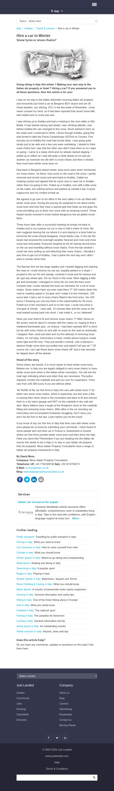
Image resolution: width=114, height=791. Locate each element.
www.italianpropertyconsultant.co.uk (44, 471)
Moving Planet (67, 725)
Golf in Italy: (36, 605)
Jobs (19, 703)
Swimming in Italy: (36, 568)
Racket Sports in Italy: (47, 579)
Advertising (65, 709)
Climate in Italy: (38, 552)
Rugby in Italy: (33, 573)
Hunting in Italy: (45, 594)
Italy (19, 28)
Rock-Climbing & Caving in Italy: (48, 584)
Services (24, 494)
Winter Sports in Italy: (50, 558)
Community (23, 698)
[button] (94, 4)
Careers (63, 703)
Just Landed (28, 4)
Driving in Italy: (38, 542)
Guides (21, 692)
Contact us (65, 720)
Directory (22, 720)
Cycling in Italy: (41, 621)
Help (57, 762)
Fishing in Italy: (40, 615)
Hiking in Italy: (47, 600)
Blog (61, 698)
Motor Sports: (51, 589)
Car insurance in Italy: (47, 547)
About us (64, 692)
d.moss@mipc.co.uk (37, 468)
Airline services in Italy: (42, 631)
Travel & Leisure (45, 28)
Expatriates (65, 714)
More (75, 518)
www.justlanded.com (57, 756)
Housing (21, 709)
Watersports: (38, 563)
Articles (28, 28)
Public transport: (46, 537)
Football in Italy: (36, 610)
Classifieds (23, 714)
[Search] (94, 778)
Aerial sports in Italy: (41, 626)
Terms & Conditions (57, 768)
